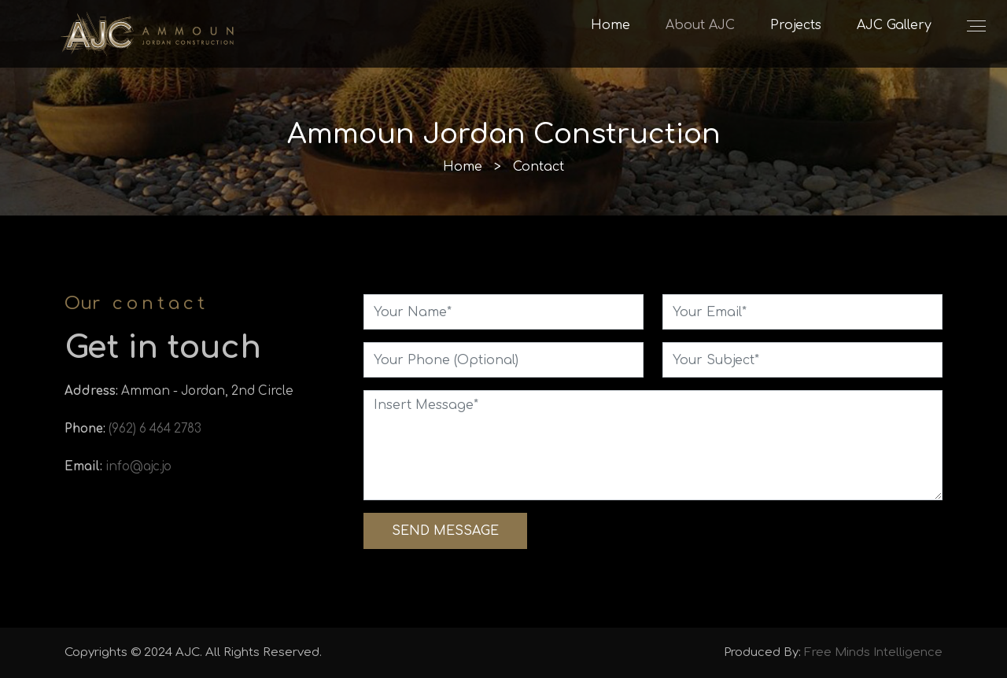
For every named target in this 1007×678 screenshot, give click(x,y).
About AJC (700, 25)
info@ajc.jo (138, 466)
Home (610, 25)
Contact (538, 167)
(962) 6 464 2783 (155, 429)
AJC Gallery (894, 25)
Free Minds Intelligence (873, 652)
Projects (795, 25)
